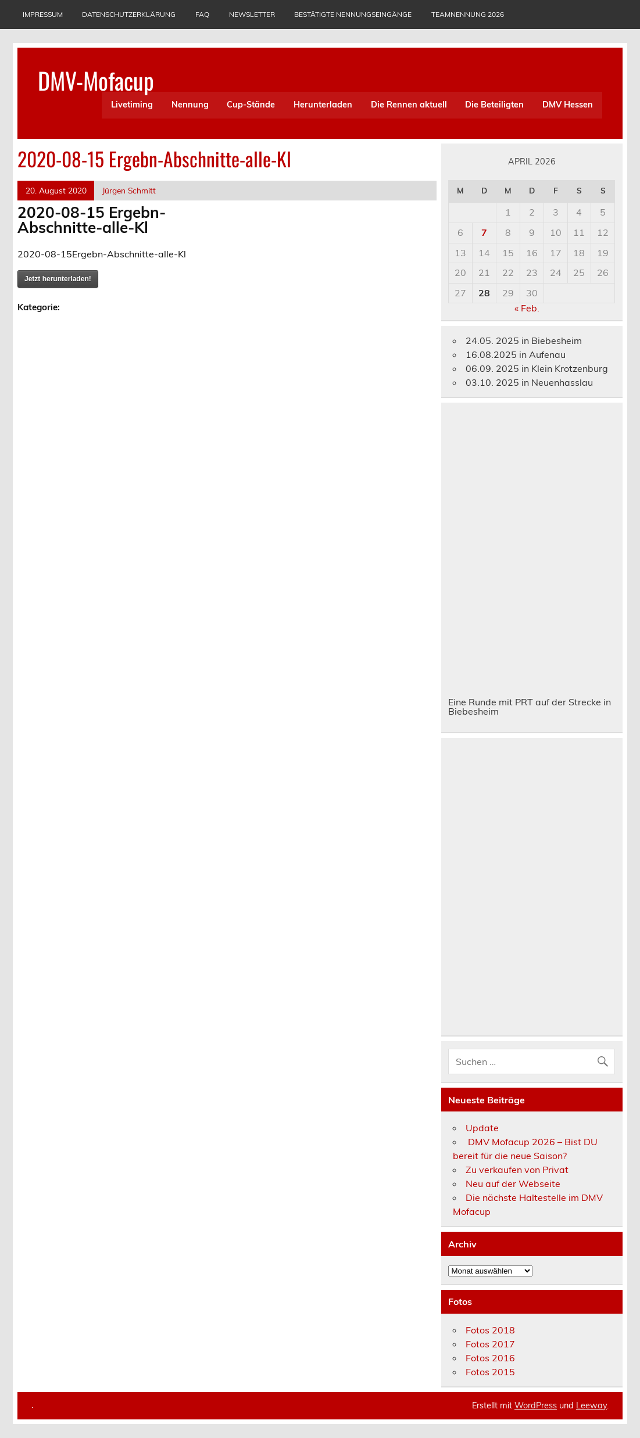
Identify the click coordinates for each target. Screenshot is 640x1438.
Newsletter (252, 14)
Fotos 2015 (490, 1372)
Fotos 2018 (490, 1330)
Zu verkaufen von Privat (517, 1169)
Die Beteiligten (494, 104)
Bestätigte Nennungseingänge (353, 14)
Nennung (190, 104)
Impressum (43, 14)
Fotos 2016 (490, 1358)
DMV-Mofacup (96, 80)
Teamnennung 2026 (467, 14)
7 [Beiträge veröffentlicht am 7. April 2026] (484, 232)
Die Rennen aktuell (409, 104)
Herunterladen (323, 104)
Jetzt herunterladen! (57, 279)
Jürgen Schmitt (129, 190)
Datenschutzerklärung (129, 14)
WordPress (535, 1405)
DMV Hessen (567, 104)
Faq (202, 14)
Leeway (591, 1405)
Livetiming (132, 104)
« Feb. (526, 308)
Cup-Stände (251, 104)
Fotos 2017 (490, 1344)
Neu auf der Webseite (513, 1183)
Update (482, 1128)
